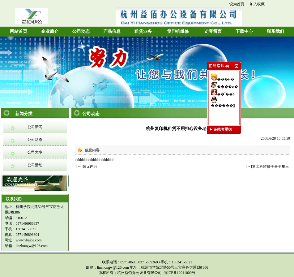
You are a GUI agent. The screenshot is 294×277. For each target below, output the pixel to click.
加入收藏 (257, 4)
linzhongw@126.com (32, 246)
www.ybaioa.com (29, 240)
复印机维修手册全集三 (270, 166)
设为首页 (236, 4)
